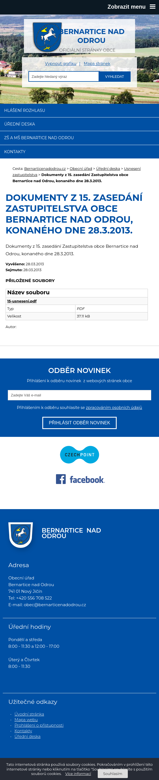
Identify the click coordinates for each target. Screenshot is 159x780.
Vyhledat (114, 76)
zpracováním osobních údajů (114, 407)
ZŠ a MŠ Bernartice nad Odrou (39, 137)
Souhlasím (112, 773)
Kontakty (14, 151)
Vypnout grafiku (61, 63)
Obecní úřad (81, 168)
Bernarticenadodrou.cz (45, 168)
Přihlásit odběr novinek (79, 422)
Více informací (78, 773)
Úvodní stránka (29, 714)
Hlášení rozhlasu (24, 110)
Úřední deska (19, 124)
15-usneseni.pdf (21, 301)
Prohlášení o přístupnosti (38, 725)
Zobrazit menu (131, 7)
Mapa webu (26, 719)
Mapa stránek (97, 63)
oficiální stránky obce (87, 37)
